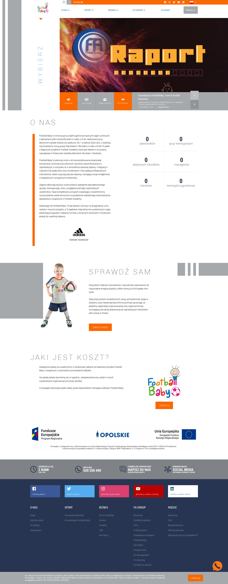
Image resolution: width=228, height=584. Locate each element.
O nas (64, 10)
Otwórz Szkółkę (106, 515)
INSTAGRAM (177, 472)
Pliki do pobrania (176, 530)
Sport (87, 10)
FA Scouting (139, 560)
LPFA (136, 525)
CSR (101, 530)
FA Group (138, 10)
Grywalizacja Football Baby (77, 520)
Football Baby (140, 540)
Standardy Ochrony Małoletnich (183, 535)
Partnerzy (103, 535)
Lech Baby (138, 545)
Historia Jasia (36, 520)
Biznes (112, 10)
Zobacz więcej (100, 327)
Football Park (140, 550)
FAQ (170, 520)
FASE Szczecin (140, 530)
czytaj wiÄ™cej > (164, 107)
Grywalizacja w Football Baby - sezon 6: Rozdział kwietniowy (159, 97)
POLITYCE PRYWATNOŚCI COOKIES (53, 580)
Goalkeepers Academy (144, 535)
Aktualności (35, 530)
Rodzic (189, 10)
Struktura (138, 515)
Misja (32, 515)
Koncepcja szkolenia (74, 515)
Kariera (102, 520)
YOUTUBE (192, 472)
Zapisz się (164, 405)
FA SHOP (165, 10)
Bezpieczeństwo (175, 525)
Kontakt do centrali (142, 564)
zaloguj (78, 2)
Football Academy (142, 520)
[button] (194, 96)
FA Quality (35, 525)
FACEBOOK (184, 472)
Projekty (103, 525)
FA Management (141, 555)
